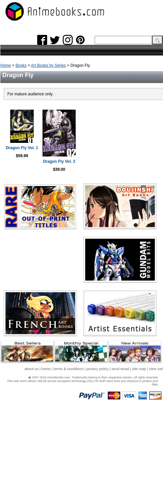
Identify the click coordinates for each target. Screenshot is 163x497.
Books (21, 65)
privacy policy (98, 369)
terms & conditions (68, 369)
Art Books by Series (48, 65)
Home (5, 65)
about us (32, 369)
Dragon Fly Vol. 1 (22, 148)
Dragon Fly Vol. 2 (59, 161)
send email (120, 369)
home (46, 369)
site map (139, 369)
